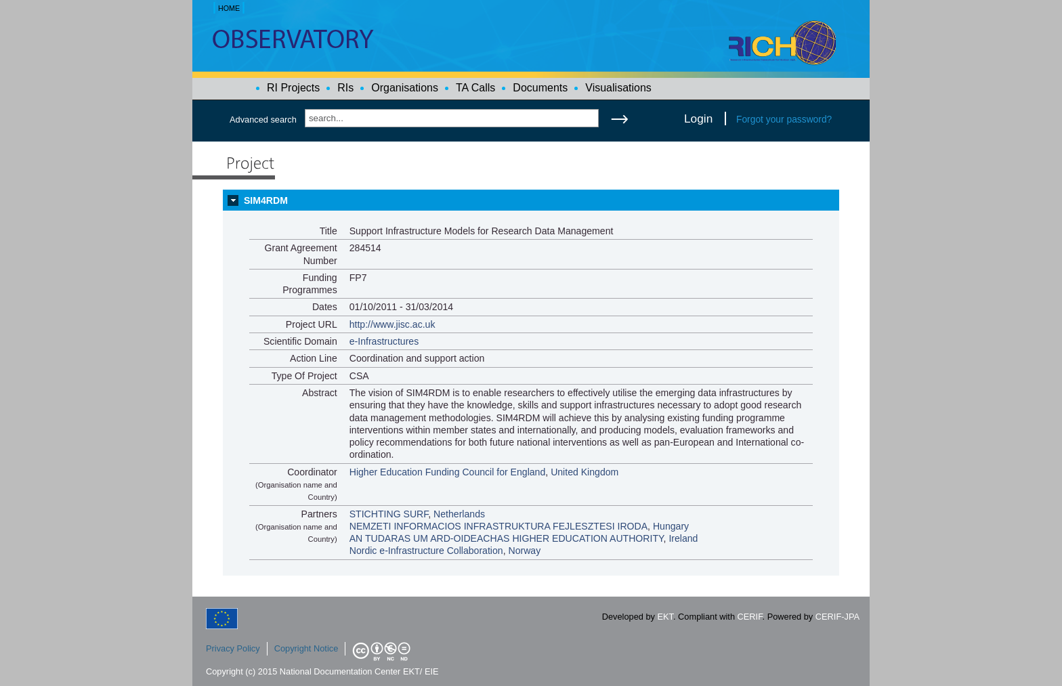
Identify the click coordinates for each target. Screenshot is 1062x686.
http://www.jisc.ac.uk (392, 324)
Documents (540, 87)
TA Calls (475, 87)
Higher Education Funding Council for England (447, 472)
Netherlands (459, 514)
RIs (345, 87)
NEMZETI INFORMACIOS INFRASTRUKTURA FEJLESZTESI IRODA (498, 526)
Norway (524, 550)
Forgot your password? (784, 119)
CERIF (750, 617)
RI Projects (293, 87)
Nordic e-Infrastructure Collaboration (426, 550)
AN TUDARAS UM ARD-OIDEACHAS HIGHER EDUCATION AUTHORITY (506, 538)
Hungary (671, 526)
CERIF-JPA (837, 617)
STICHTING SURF (389, 514)
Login (698, 118)
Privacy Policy (233, 648)
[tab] (531, 200)
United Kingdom (584, 472)
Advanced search (263, 119)
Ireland (683, 538)
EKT (665, 617)
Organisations (404, 87)
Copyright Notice (306, 648)
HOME (229, 8)
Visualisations (618, 87)
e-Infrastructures (384, 341)
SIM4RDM (266, 200)
